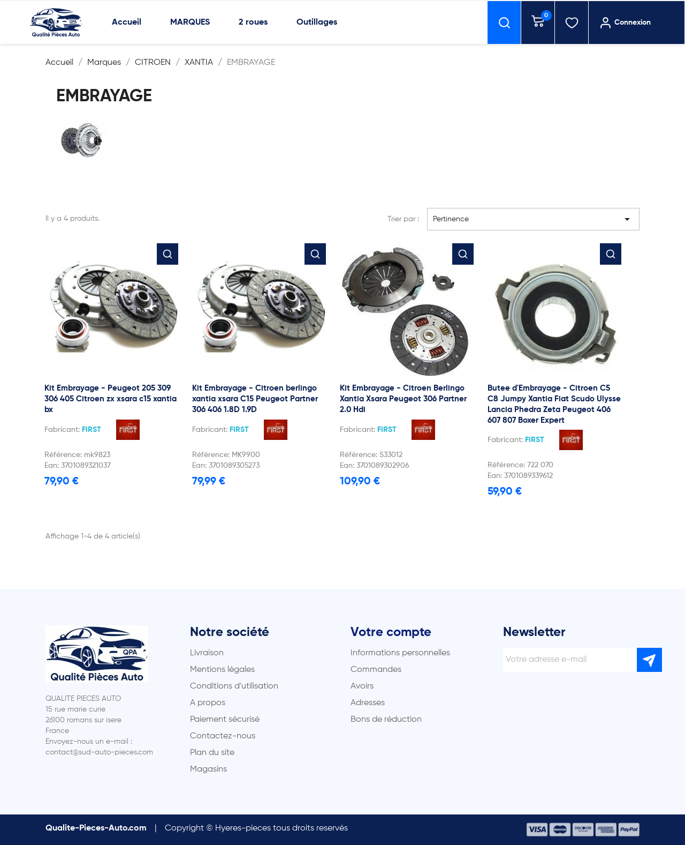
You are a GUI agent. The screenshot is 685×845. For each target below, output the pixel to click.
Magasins (208, 769)
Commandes (376, 669)
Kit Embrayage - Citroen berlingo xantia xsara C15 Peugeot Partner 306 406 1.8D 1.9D (255, 399)
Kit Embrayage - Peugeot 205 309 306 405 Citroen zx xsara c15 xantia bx (110, 399)
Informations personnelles (400, 653)
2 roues (253, 22)
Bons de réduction (386, 719)
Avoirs (362, 686)
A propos (207, 703)
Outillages (316, 22)
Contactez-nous (222, 736)
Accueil (126, 22)
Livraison (207, 653)
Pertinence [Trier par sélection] (533, 219)
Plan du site (212, 753)
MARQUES (190, 22)
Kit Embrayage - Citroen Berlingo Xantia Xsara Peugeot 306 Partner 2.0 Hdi (403, 399)
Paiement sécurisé (225, 719)
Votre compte (391, 632)
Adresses (368, 703)
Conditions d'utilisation (234, 686)
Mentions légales (222, 669)
